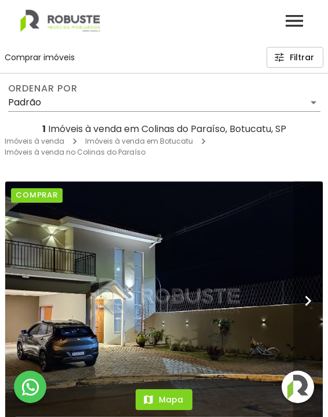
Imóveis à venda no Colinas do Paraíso (75, 152)
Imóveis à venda (34, 141)
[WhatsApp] (30, 387)
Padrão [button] (24, 102)
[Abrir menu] (294, 20)
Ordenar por (43, 88)
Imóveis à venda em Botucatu (139, 141)
